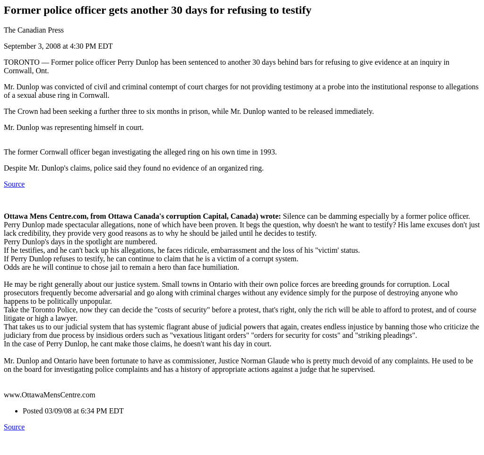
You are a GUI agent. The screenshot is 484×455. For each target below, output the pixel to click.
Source (14, 184)
